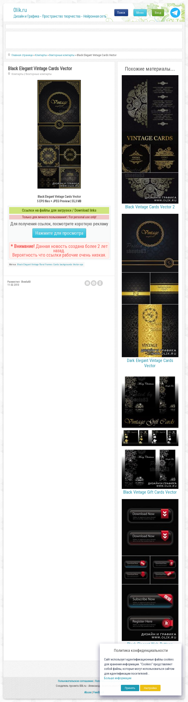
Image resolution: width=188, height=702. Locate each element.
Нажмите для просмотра (59, 233)
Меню (140, 12)
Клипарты (18, 74)
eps (81, 264)
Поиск (121, 12)
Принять (130, 688)
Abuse (87, 692)
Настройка (150, 688)
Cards (56, 264)
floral (42, 264)
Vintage (35, 264)
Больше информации (117, 678)
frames (49, 264)
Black (20, 264)
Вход (158, 12)
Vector (76, 264)
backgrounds (66, 264)
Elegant (27, 264)
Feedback (98, 692)
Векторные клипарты (39, 74)
